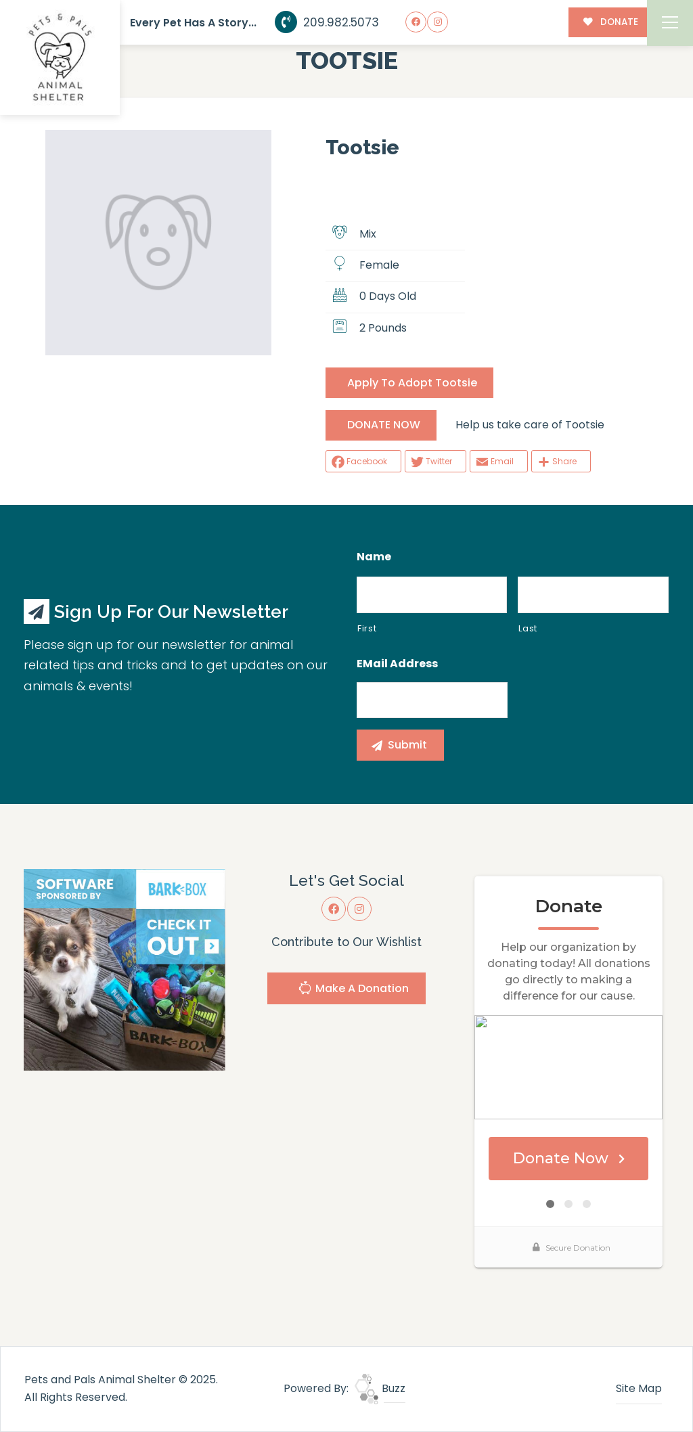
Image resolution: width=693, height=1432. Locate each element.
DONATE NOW (383, 424)
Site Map (639, 1388)
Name (374, 557)
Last (527, 628)
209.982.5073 (327, 22)
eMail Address (397, 664)
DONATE (610, 22)
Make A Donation (353, 989)
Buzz (380, 1388)
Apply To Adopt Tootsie (412, 382)
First (366, 628)
